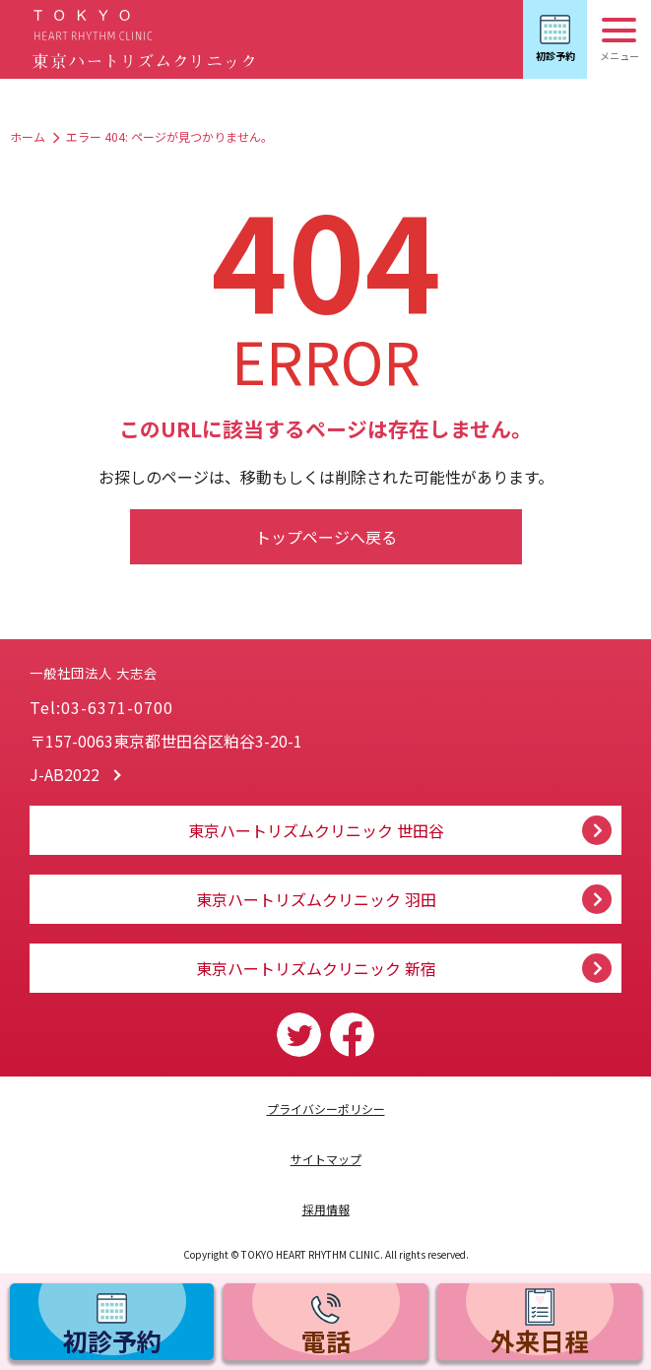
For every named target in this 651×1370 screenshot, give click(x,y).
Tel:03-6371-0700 (101, 707)
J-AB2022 (64, 774)
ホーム (27, 136)
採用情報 (326, 1209)
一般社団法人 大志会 (216, 654)
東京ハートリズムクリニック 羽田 (316, 899)
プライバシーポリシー (326, 1108)
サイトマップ (326, 1158)
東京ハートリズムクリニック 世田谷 (316, 830)
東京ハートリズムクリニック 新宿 (316, 968)
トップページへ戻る (326, 537)
